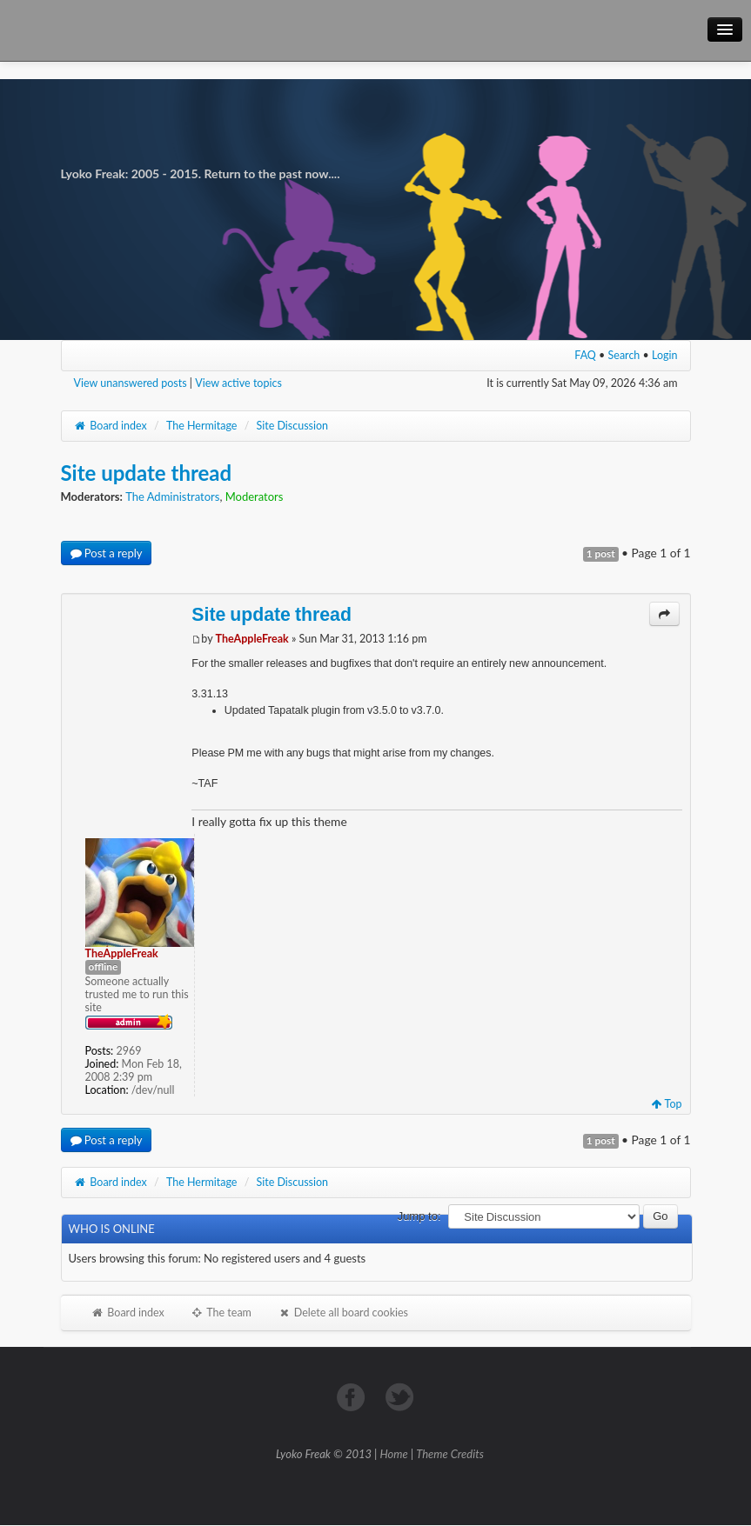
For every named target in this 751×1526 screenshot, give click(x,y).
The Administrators (172, 496)
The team (221, 1312)
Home (394, 1454)
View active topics (238, 383)
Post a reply (106, 553)
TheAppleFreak (252, 638)
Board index (110, 425)
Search (624, 355)
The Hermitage (202, 425)
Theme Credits (450, 1454)
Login (665, 355)
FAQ (585, 355)
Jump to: (419, 1216)
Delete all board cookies (343, 1312)
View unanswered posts (130, 383)
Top (667, 1103)
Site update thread (146, 472)
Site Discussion (293, 425)
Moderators (254, 496)
